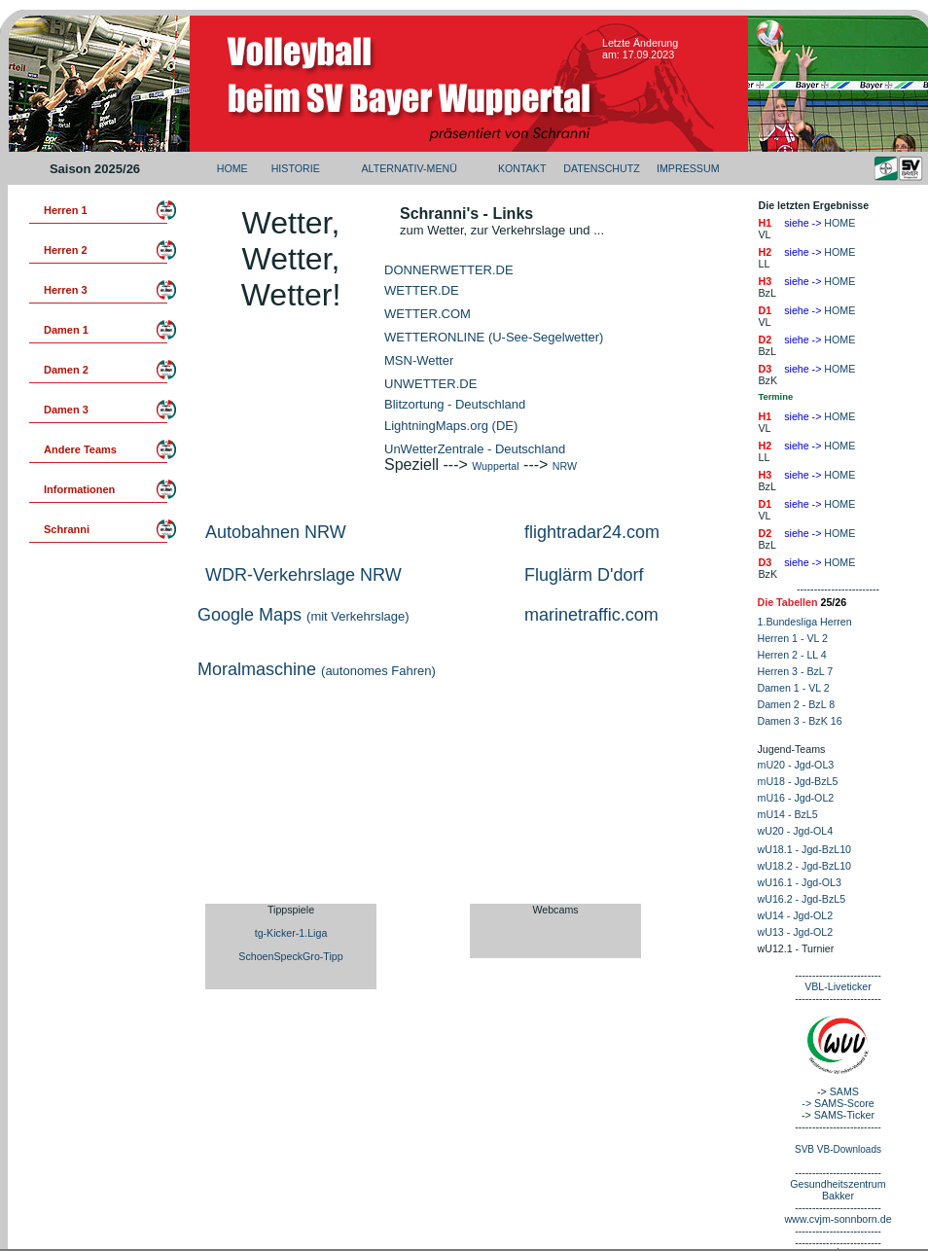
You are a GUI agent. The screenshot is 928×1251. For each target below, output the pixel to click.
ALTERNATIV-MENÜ (408, 168)
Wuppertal (495, 466)
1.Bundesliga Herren (805, 621)
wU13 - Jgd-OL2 (796, 932)
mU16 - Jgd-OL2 (796, 798)
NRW (565, 466)
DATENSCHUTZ (601, 168)
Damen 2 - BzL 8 (797, 704)
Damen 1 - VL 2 (794, 688)
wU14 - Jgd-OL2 (796, 915)
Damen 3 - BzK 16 (800, 721)
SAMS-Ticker (844, 1115)
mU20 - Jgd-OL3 (796, 764)
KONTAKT (522, 168)
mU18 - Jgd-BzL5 (798, 781)
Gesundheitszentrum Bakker (837, 1189)
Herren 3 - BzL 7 (796, 671)
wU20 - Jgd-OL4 (796, 831)
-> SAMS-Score (838, 1103)
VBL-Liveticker (838, 986)
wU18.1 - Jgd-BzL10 (805, 849)
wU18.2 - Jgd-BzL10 (805, 866)
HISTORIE (295, 168)
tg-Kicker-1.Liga (291, 933)
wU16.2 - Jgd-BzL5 (802, 899)
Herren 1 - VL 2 (793, 638)
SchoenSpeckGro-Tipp (290, 956)
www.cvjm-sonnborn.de (837, 1219)
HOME (232, 168)
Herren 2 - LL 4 (792, 655)
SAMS (844, 1091)
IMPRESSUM (688, 168)
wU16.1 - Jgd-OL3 (799, 882)
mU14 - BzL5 (788, 814)
